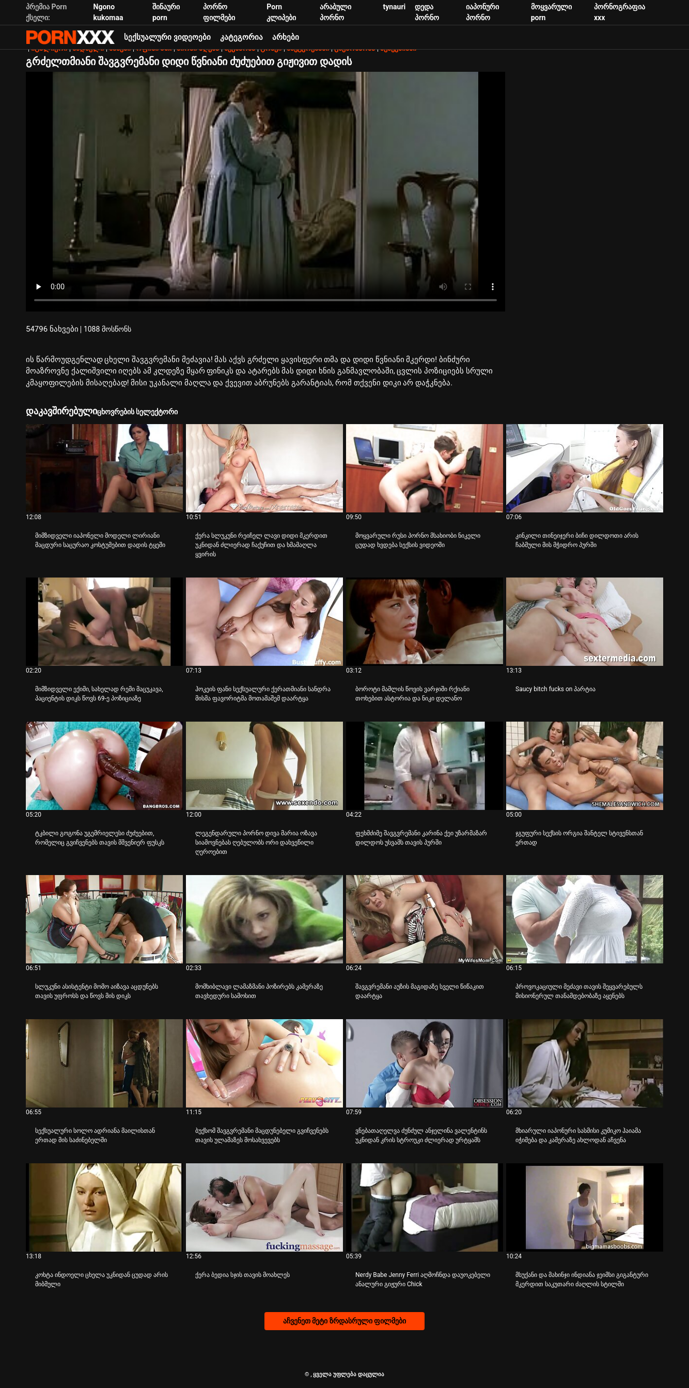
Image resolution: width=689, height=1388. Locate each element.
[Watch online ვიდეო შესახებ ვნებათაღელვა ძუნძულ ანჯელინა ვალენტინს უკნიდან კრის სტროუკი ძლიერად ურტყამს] (424, 1063)
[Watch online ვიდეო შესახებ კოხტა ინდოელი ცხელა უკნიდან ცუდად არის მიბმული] (104, 1207)
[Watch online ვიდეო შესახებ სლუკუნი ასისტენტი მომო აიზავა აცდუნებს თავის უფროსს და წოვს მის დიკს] (104, 919)
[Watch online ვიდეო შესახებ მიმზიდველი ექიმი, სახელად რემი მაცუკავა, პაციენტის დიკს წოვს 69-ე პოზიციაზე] (104, 622)
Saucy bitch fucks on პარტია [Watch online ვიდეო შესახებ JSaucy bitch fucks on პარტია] (555, 689)
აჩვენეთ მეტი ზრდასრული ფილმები (344, 1321)
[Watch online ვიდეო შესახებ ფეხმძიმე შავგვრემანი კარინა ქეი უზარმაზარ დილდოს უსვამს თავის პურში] (424, 766)
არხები (285, 37)
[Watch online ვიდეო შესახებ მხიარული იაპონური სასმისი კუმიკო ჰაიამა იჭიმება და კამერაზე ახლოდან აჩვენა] (584, 1063)
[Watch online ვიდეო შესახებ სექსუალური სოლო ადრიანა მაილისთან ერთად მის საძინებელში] (104, 1063)
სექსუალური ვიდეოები (167, 37)
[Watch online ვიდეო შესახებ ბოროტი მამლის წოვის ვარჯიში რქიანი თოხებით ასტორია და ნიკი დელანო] (424, 622)
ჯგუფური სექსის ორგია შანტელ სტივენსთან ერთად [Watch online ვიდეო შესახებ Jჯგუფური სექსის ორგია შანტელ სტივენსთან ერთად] (579, 838)
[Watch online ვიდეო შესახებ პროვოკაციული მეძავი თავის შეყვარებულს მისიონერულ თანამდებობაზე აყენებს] (584, 919)
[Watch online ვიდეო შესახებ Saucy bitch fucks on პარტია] (584, 622)
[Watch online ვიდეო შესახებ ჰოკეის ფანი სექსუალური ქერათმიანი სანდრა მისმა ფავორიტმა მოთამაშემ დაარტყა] (264, 622)
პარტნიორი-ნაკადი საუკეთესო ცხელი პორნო (70, 37)
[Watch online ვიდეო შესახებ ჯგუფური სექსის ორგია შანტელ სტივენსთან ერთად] (584, 766)
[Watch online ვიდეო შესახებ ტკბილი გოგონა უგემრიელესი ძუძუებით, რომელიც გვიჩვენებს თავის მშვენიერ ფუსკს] (104, 766)
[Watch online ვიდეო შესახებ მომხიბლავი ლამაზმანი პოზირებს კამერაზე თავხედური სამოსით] (264, 919)
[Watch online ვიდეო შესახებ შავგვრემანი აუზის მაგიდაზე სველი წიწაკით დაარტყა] (424, 919)
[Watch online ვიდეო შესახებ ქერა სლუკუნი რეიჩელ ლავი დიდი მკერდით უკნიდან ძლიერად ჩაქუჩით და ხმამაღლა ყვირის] (264, 468)
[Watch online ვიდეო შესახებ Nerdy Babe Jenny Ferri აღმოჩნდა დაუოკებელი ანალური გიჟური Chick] (424, 1207)
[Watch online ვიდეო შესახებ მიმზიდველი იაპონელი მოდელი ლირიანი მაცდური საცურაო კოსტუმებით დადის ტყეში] (104, 468)
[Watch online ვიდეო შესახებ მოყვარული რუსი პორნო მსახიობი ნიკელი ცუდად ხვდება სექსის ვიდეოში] (424, 468)
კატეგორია (241, 37)
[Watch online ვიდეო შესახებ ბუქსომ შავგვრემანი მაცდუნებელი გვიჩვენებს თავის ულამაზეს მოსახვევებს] (264, 1063)
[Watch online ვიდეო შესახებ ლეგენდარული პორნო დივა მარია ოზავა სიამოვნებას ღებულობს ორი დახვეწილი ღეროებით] (264, 766)
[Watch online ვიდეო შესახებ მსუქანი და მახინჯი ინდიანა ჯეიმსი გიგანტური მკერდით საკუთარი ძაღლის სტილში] (584, 1207)
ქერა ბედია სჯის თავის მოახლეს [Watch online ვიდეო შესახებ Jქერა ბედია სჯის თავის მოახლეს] (242, 1274)
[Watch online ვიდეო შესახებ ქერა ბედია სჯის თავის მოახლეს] (264, 1207)
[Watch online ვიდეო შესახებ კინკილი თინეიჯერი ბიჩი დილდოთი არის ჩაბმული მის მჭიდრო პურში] (584, 468)
